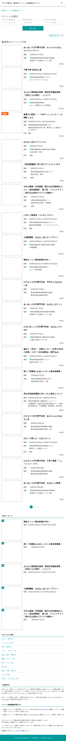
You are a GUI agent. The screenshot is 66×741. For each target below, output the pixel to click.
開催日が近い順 (54, 35)
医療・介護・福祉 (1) (9, 671)
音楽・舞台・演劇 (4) (9, 655)
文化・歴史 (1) (7, 647)
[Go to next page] (38, 506)
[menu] (62, 3)
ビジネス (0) (6, 675)
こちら (6, 699)
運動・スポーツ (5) (8, 659)
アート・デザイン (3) (9, 651)
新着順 (62, 35)
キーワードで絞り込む (8, 19)
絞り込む (33, 28)
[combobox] (33, 22)
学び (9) (4, 667)
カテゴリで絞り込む (50, 19)
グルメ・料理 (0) (7, 639)
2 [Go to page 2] (34, 507)
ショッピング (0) (7, 643)
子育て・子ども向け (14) (10, 678)
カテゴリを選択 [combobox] (50, 22)
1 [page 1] (31, 507)
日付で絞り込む (27, 19)
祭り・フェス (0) (7, 663)
